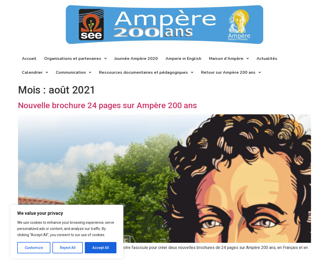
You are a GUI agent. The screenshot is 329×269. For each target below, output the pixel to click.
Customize (34, 248)
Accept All (100, 248)
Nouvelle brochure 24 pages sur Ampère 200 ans (107, 105)
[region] (66, 232)
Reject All (68, 248)
